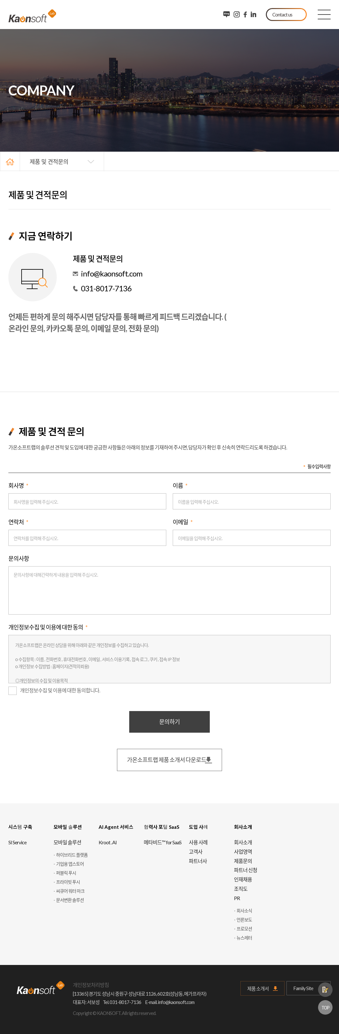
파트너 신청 (245, 870)
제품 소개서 (258, 988)
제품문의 (325, 989)
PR (237, 898)
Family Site (308, 988)
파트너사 (198, 861)
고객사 (195, 851)
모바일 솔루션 (67, 842)
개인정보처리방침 (91, 985)
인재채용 (243, 879)
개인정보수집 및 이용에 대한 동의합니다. (54, 691)
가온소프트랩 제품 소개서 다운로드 (166, 759)
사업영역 (243, 851)
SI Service (17, 842)
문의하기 (169, 721)
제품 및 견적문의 (49, 161)
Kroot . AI (108, 842)
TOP (325, 1007)
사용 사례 (198, 842)
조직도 (240, 889)
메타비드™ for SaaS (162, 842)
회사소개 (243, 842)
